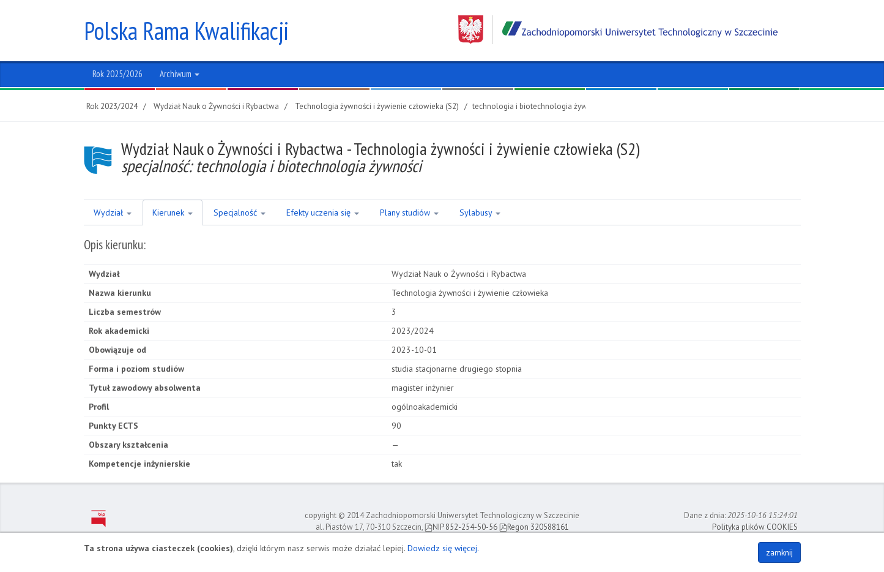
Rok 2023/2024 (112, 106)
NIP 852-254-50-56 (461, 527)
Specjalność (240, 212)
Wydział (113, 212)
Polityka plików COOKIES (755, 527)
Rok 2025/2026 (117, 74)
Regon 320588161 (534, 527)
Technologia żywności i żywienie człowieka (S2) (377, 106)
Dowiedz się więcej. (443, 548)
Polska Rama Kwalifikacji (186, 30)
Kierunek (172, 212)
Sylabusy (479, 212)
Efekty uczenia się (322, 212)
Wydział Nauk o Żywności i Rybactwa (216, 106)
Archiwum (179, 74)
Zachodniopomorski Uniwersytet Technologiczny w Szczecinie (618, 29)
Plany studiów (409, 212)
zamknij (779, 552)
